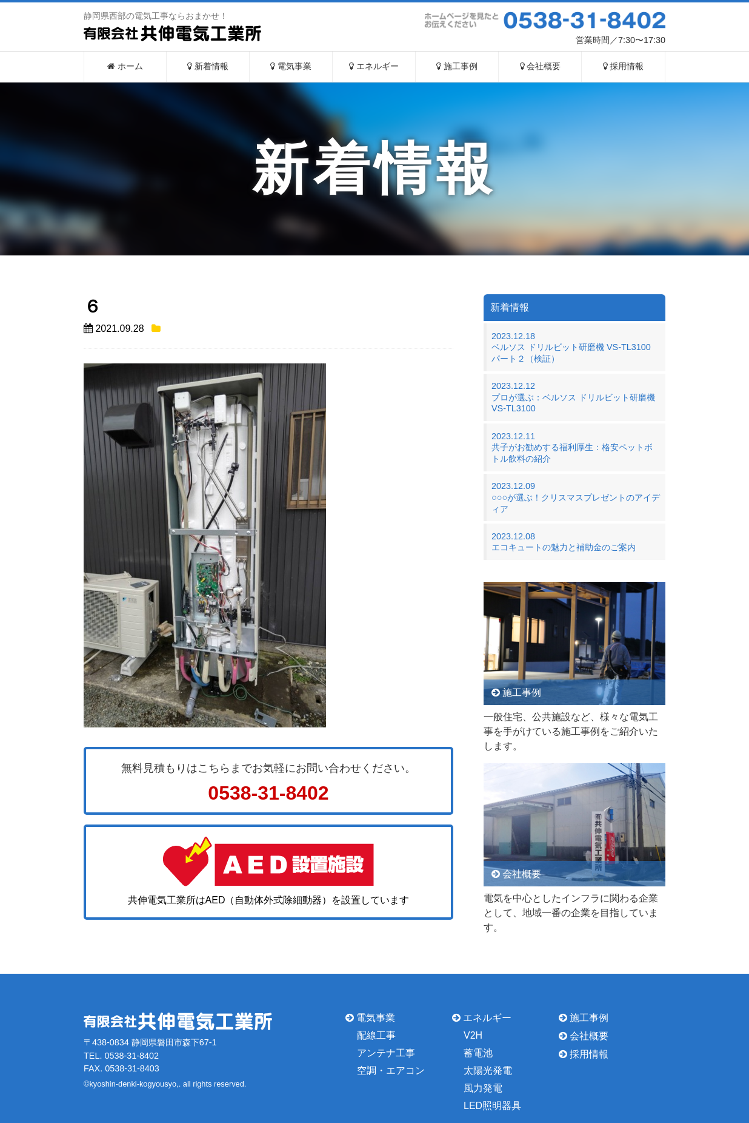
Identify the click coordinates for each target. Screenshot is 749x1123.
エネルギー (374, 66)
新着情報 (207, 66)
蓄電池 (478, 1053)
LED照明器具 (492, 1105)
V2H (473, 1035)
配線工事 (376, 1035)
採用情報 (623, 66)
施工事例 (457, 66)
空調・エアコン (391, 1070)
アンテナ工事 (386, 1053)
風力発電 (483, 1088)
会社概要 (540, 66)
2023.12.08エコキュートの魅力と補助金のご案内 (563, 542)
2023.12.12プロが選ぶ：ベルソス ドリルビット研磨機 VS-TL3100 (573, 397)
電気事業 (290, 66)
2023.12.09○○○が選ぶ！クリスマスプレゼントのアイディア (575, 497)
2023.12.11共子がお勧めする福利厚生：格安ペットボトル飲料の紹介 (572, 447)
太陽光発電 (488, 1070)
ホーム (125, 66)
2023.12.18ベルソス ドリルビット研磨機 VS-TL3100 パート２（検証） (575, 347)
